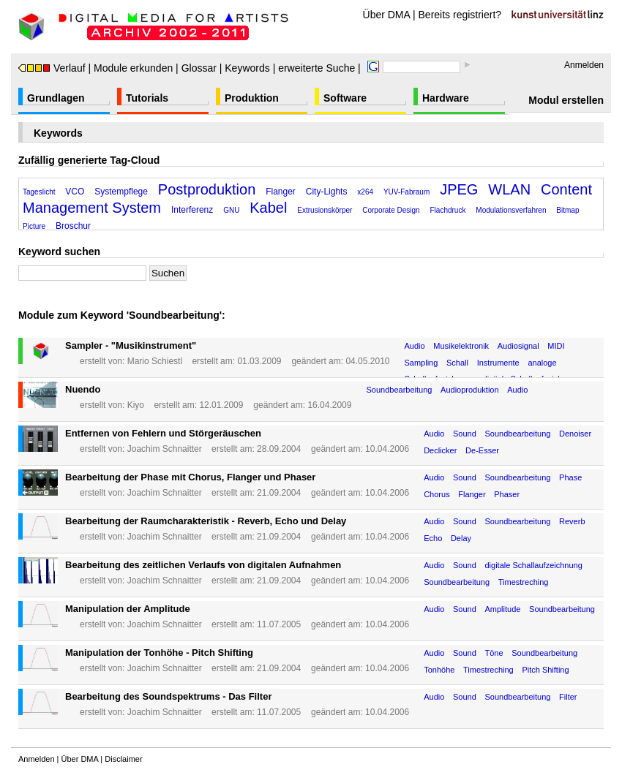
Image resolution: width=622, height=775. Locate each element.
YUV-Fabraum (406, 192)
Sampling (421, 362)
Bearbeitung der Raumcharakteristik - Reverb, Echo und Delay (205, 520)
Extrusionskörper (324, 210)
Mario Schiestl (154, 361)
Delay (461, 538)
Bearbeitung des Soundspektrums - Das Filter (168, 696)
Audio (414, 345)
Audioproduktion (470, 389)
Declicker (440, 450)
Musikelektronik (461, 345)
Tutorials (147, 98)
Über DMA (387, 14)
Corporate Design (390, 210)
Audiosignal (518, 345)
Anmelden (584, 65)
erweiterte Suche (316, 68)
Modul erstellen (566, 100)
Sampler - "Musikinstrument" (130, 345)
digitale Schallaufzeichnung (533, 565)
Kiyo (135, 405)
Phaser (507, 494)
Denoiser (575, 433)
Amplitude (502, 609)
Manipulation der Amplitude (127, 608)
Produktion (252, 98)
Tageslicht (39, 192)
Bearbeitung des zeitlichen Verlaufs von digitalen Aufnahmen (203, 564)
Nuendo (82, 389)
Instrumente (498, 362)
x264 (365, 192)
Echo (433, 538)
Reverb (572, 521)
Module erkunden (133, 68)
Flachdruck (448, 210)
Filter (568, 696)
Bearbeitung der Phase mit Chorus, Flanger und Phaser (190, 477)
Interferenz (192, 210)
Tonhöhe (439, 669)
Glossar (199, 68)
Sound (464, 433)
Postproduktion (206, 189)
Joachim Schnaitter (164, 449)
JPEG (459, 189)
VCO (74, 191)
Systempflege (121, 191)
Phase (570, 477)
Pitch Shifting (545, 669)
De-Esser (482, 450)
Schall (457, 362)
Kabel (268, 208)
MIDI (555, 345)
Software (345, 98)
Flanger (281, 191)
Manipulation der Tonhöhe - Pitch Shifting (159, 652)
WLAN (509, 189)
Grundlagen (56, 98)
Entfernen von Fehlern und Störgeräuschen (163, 433)
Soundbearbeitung (399, 389)
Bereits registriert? (460, 14)
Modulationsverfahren (511, 210)
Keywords (247, 68)
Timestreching (523, 582)
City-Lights (327, 191)
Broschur (73, 226)
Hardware (445, 98)
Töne (493, 653)
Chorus (436, 494)
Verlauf (52, 68)
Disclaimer (123, 759)
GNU (231, 210)
